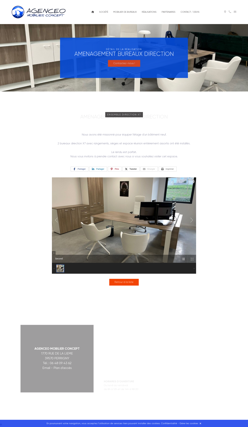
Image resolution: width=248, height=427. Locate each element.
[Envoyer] (149, 169)
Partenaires (168, 12)
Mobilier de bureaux (125, 12)
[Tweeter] (131, 169)
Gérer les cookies (188, 423)
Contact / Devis (190, 12)
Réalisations (149, 12)
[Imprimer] (167, 169)
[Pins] (114, 169)
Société (103, 12)
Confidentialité (169, 423)
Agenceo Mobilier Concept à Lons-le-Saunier (39, 12)
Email (46, 334)
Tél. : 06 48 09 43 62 (57, 329)
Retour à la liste (124, 282)
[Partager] (79, 169)
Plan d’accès (63, 334)
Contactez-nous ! (124, 61)
